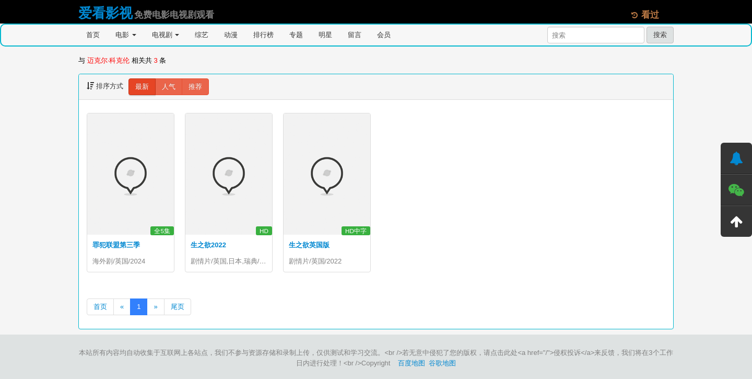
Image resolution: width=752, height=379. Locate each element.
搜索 (660, 35)
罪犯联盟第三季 (116, 245)
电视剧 (166, 35)
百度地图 (411, 363)
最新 (142, 86)
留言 (354, 35)
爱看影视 (105, 13)
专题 (296, 35)
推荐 (195, 86)
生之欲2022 (208, 245)
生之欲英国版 (309, 245)
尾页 (177, 307)
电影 (125, 35)
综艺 (201, 35)
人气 (168, 86)
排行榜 (263, 35)
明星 (325, 35)
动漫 (231, 35)
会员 (384, 35)
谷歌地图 (442, 363)
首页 (93, 35)
